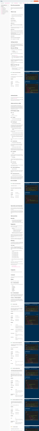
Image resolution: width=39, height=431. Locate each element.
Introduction (2, 6)
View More (31, 92)
